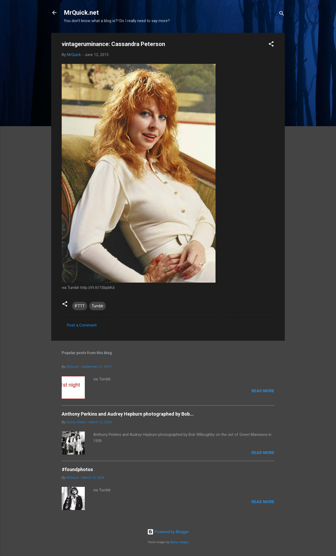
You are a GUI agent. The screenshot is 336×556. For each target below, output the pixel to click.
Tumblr (97, 306)
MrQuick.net (81, 12)
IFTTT (80, 306)
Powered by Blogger (168, 531)
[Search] (282, 14)
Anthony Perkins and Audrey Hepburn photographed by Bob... (128, 414)
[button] (271, 45)
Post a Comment (82, 325)
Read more (262, 391)
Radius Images (179, 542)
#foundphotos (77, 469)
